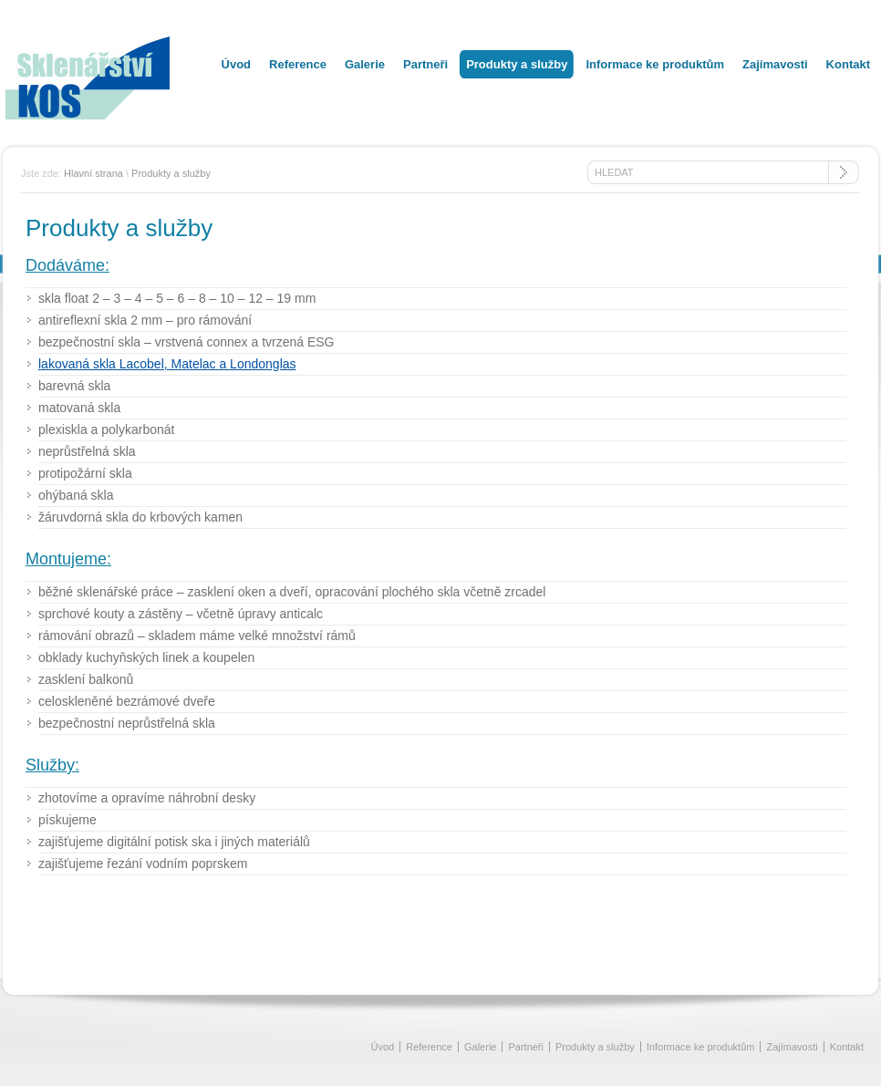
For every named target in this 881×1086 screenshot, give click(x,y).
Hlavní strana (93, 173)
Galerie (365, 64)
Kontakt (848, 64)
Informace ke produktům (655, 64)
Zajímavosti (775, 64)
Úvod (237, 64)
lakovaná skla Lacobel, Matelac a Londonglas (167, 364)
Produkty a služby (516, 64)
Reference (297, 64)
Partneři (425, 64)
